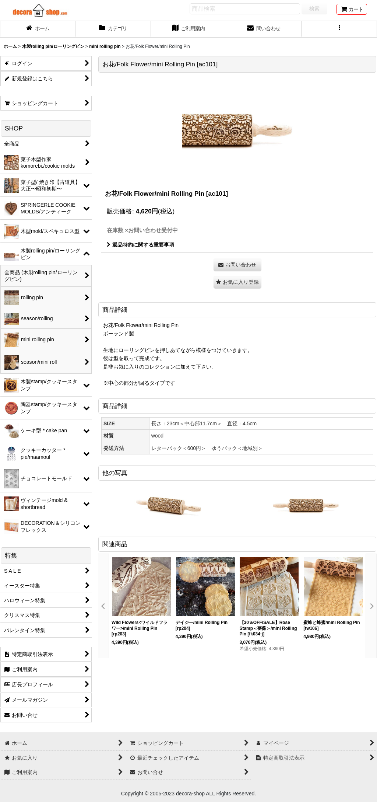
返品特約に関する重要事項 (140, 245)
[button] (339, 29)
